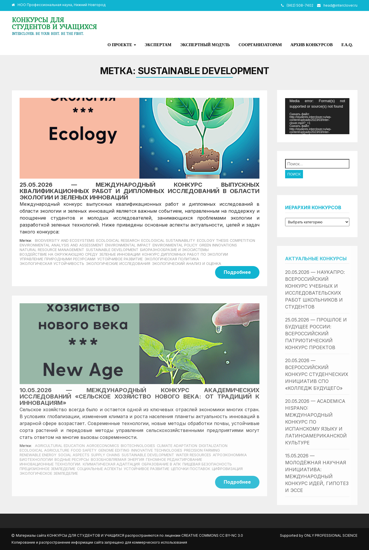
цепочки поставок (190, 469)
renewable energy (38, 455)
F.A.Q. (347, 44)
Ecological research (118, 240)
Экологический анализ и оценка (186, 263)
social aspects (73, 455)
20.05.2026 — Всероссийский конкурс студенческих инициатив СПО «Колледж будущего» (316, 374)
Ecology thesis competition (226, 240)
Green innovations (218, 245)
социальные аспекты (99, 469)
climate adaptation (177, 446)
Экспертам (158, 44)
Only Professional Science (330, 535)
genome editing (113, 450)
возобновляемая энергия (117, 459)
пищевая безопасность (207, 464)
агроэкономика (230, 455)
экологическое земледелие (49, 473)
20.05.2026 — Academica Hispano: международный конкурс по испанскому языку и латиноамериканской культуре (316, 422)
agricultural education (60, 446)
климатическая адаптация (111, 464)
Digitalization (213, 446)
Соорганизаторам (260, 44)
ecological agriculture (44, 450)
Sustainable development (112, 250)
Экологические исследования (118, 263)
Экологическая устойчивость (52, 263)
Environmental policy (175, 245)
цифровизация (227, 469)
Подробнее (237, 272)
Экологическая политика (171, 259)
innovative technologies (156, 450)
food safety (84, 450)
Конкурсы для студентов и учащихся (54, 23)
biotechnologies (138, 446)
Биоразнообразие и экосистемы (174, 250)
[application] (317, 116)
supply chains (105, 455)
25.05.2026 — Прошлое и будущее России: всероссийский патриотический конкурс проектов (316, 333)
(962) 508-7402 (300, 5)
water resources (193, 455)
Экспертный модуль (205, 44)
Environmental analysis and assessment (61, 245)
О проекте (122, 44)
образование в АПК (161, 464)
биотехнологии (36, 459)
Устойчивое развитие (120, 259)
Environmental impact (128, 245)
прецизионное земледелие (47, 469)
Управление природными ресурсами (57, 259)
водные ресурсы (71, 459)
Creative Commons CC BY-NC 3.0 (212, 535)
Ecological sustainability (168, 240)
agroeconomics (102, 446)
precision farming (202, 450)
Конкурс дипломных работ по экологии (185, 254)
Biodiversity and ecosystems (65, 240)
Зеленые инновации (119, 254)
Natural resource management (52, 250)
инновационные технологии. (50, 464)
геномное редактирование (174, 459)
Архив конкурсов (312, 44)
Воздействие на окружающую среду (58, 254)
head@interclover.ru (340, 5)
